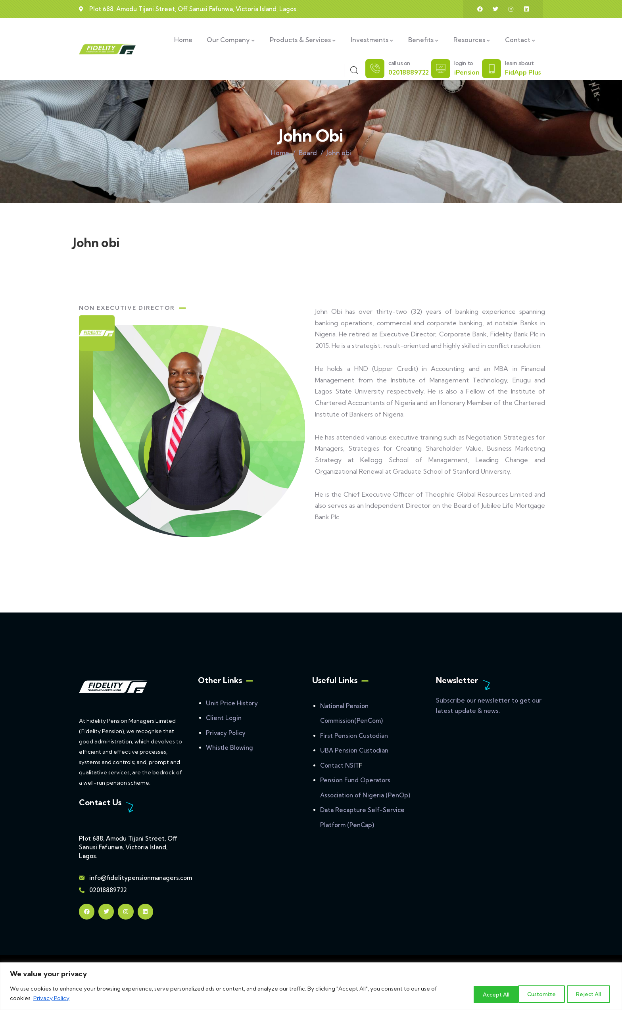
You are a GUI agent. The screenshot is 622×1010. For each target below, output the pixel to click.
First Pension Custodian (354, 735)
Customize (481, 993)
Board (308, 153)
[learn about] (491, 68)
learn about (519, 63)
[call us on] (374, 68)
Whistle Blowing (229, 747)
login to (463, 63)
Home (280, 153)
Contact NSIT (339, 765)
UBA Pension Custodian (354, 750)
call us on (399, 63)
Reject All (534, 993)
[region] (311, 986)
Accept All (587, 993)
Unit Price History (232, 703)
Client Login (224, 718)
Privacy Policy (51, 998)
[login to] (440, 68)
